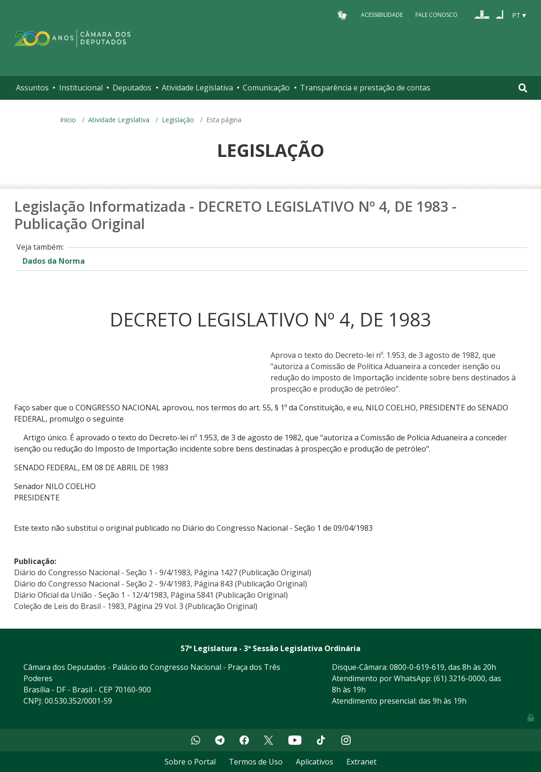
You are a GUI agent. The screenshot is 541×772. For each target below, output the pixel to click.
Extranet (361, 762)
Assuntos (32, 87)
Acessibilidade (382, 15)
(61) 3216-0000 (459, 678)
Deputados (132, 87)
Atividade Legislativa (197, 87)
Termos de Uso (256, 762)
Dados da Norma (54, 261)
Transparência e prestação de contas (365, 87)
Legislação (178, 119)
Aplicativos (314, 762)
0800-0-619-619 (417, 667)
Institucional (81, 87)
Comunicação (266, 87)
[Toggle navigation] (522, 88)
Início (68, 119)
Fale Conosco (436, 15)
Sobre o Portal (190, 762)
